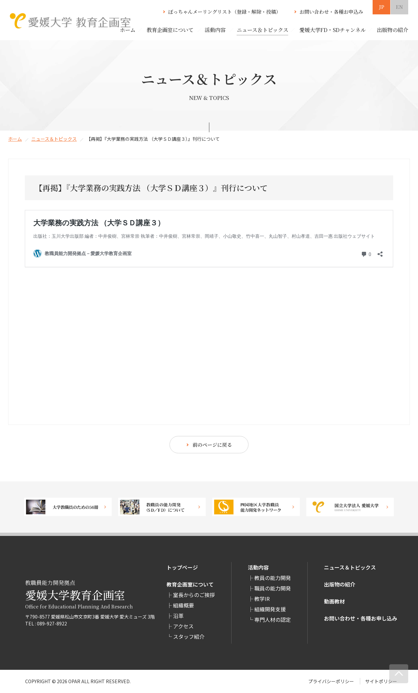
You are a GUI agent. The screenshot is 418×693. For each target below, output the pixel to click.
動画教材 (334, 601)
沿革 (178, 616)
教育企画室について (190, 584)
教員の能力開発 (272, 578)
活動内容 (258, 567)
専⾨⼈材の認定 (272, 619)
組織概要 (183, 605)
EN (399, 6)
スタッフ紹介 (188, 636)
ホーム (128, 30)
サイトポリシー (381, 681)
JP (381, 6)
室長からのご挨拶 (194, 595)
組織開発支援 (270, 609)
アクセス (183, 626)
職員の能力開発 (272, 588)
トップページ (182, 567)
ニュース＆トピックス (54, 139)
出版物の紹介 (339, 584)
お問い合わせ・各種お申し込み (360, 618)
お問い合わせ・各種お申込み (331, 11)
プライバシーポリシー (331, 681)
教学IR (262, 599)
